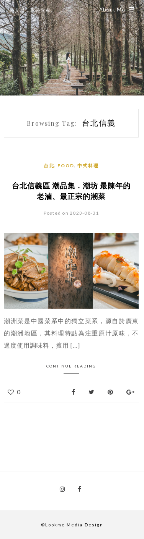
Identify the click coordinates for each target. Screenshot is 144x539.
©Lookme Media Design (72, 524)
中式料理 (88, 165)
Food (65, 165)
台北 (49, 165)
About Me (116, 9)
